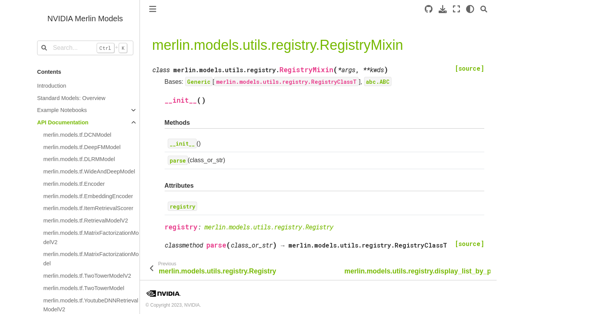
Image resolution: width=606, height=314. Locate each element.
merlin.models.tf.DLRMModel (79, 159)
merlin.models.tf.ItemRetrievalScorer (88, 208)
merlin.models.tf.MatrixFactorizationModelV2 (91, 237)
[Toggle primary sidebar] (152, 9)
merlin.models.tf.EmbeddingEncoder (88, 196)
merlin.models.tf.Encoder (74, 184)
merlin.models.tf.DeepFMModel (82, 147)
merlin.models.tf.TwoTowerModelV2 (87, 276)
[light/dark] (470, 9)
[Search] (483, 9)
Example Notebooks (62, 110)
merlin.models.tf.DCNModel (77, 135)
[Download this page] (443, 9)
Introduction (51, 86)
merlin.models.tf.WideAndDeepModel (89, 171)
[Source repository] (429, 9)
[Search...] (85, 48)
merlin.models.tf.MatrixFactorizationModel (91, 258)
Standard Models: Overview (71, 98)
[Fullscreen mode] (456, 9)
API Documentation (63, 122)
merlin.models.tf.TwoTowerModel (83, 288)
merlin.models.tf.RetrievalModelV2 (85, 220)
